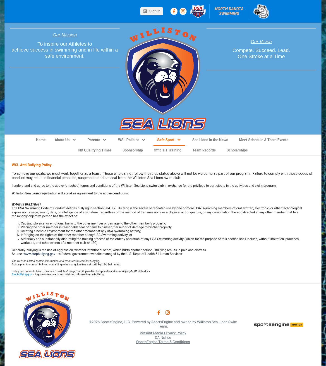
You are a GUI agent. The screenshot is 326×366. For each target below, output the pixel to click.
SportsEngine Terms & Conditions (163, 342)
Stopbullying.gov (22, 274)
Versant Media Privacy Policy (163, 333)
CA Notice (163, 337)
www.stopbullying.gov (39, 254)
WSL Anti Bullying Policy (32, 165)
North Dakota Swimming (229, 11)
